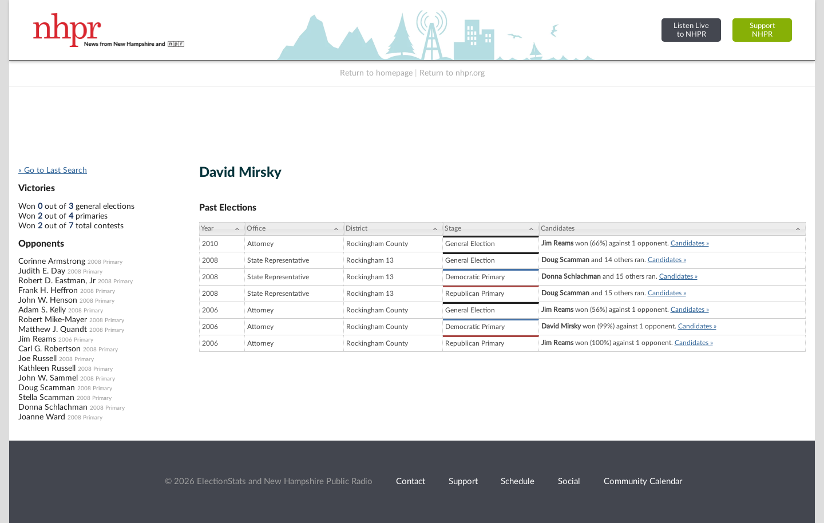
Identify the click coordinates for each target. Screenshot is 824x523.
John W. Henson (47, 300)
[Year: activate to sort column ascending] (222, 229)
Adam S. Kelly (42, 310)
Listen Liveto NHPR (691, 30)
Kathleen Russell (47, 368)
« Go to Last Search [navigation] (52, 171)
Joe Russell (37, 359)
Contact (410, 481)
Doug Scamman (46, 388)
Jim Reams (37, 339)
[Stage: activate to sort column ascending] (490, 229)
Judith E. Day (41, 271)
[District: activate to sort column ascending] (393, 229)
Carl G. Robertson (49, 349)
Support (463, 481)
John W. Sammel (48, 378)
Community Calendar (643, 481)
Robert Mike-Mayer (52, 320)
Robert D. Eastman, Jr (57, 281)
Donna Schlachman (53, 407)
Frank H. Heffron (48, 291)
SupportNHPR (762, 30)
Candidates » (690, 243)
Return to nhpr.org (452, 73)
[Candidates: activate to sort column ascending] (672, 229)
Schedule (517, 481)
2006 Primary (75, 340)
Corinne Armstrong (51, 261)
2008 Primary (105, 262)
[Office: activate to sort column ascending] (294, 229)
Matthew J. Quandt (52, 330)
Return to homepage (376, 73)
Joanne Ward (41, 417)
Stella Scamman (46, 398)
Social (569, 481)
